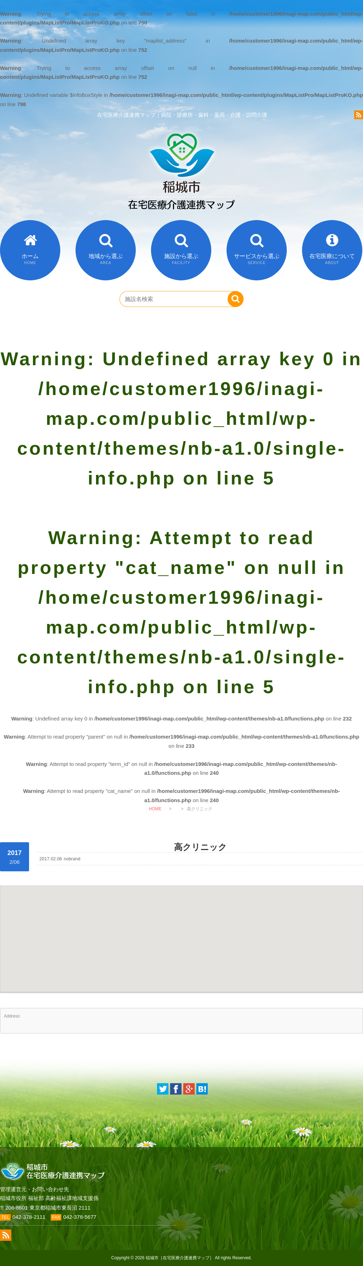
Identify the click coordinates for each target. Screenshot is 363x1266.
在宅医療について (332, 259)
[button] (181, 932)
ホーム (30, 259)
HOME (155, 808)
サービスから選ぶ (256, 259)
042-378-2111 (28, 1217)
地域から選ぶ (105, 259)
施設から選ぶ (181, 259)
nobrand (72, 858)
